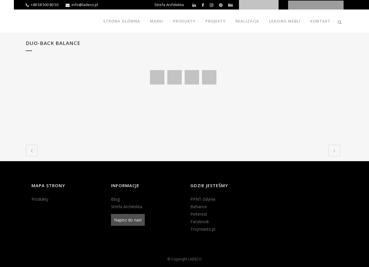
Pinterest (198, 214)
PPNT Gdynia (202, 199)
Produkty (39, 199)
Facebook (199, 221)
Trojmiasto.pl (202, 229)
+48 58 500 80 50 (44, 4)
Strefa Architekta (169, 4)
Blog (115, 199)
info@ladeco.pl (85, 4)
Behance (198, 206)
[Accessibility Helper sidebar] (7, 7)
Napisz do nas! (128, 220)
